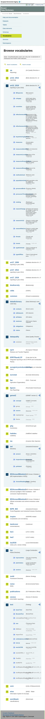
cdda (12, 291)
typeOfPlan (19, 254)
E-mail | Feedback (8, 713)
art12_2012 (14, 78)
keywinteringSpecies (20, 136)
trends (18, 243)
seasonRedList (20, 228)
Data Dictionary (17, 13)
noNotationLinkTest (20, 639)
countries (19, 106)
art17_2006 (14, 262)
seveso (13, 597)
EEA (11, 2)
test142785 (19, 647)
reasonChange (20, 209)
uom (12, 686)
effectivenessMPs (20, 114)
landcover (14, 524)
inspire (13, 516)
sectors (18, 569)
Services (5, 39)
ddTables (19, 317)
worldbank (14, 699)
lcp (11, 550)
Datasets (5, 21)
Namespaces (7, 43)
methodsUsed (20, 175)
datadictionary (16, 301)
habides (13, 433)
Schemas (6, 32)
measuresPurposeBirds (20, 161)
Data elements (7, 28)
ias (11, 441)
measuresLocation (20, 154)
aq (11, 70)
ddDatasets (19, 313)
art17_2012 (14, 270)
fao (11, 380)
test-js (18, 643)
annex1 (18, 454)
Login (29, 4)
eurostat (13, 375)
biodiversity (15, 285)
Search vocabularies (12, 64)
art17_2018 (14, 277)
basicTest (19, 610)
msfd (12, 576)
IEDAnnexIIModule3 (17, 489)
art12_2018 (14, 85)
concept (18, 401)
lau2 (11, 537)
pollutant (19, 466)
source (18, 410)
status (18, 330)
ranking (18, 202)
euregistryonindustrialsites (17, 367)
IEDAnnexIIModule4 (17, 499)
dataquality (14, 337)
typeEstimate (20, 248)
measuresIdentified (20, 149)
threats (18, 236)
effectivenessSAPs (20, 126)
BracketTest (20, 614)
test (11, 605)
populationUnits (20, 180)
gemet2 (13, 395)
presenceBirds (20, 188)
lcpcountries (20, 557)
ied (11, 446)
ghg (11, 426)
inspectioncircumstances (20, 459)
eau (17, 623)
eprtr (12, 350)
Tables (5, 25)
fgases (12, 388)
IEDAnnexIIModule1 (17, 474)
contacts (19, 309)
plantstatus (19, 563)
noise (12, 584)
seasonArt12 (20, 220)
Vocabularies (7, 36)
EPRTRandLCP (16, 357)
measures (19, 142)
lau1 (11, 532)
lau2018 (13, 543)
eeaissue (19, 321)
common (13, 296)
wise (12, 691)
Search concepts (26, 64)
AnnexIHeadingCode (20, 481)
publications (15, 591)
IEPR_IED (14, 509)
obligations (19, 326)
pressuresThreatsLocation (20, 194)
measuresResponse (20, 168)
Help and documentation (10, 17)
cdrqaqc (18, 98)
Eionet (10, 13)
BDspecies (19, 93)
